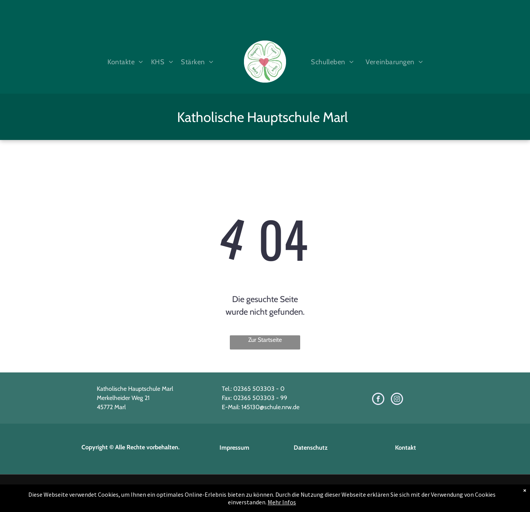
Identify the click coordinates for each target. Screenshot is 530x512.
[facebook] (378, 400)
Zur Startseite (265, 339)
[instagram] (397, 400)
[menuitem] (123, 62)
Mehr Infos (282, 502)
